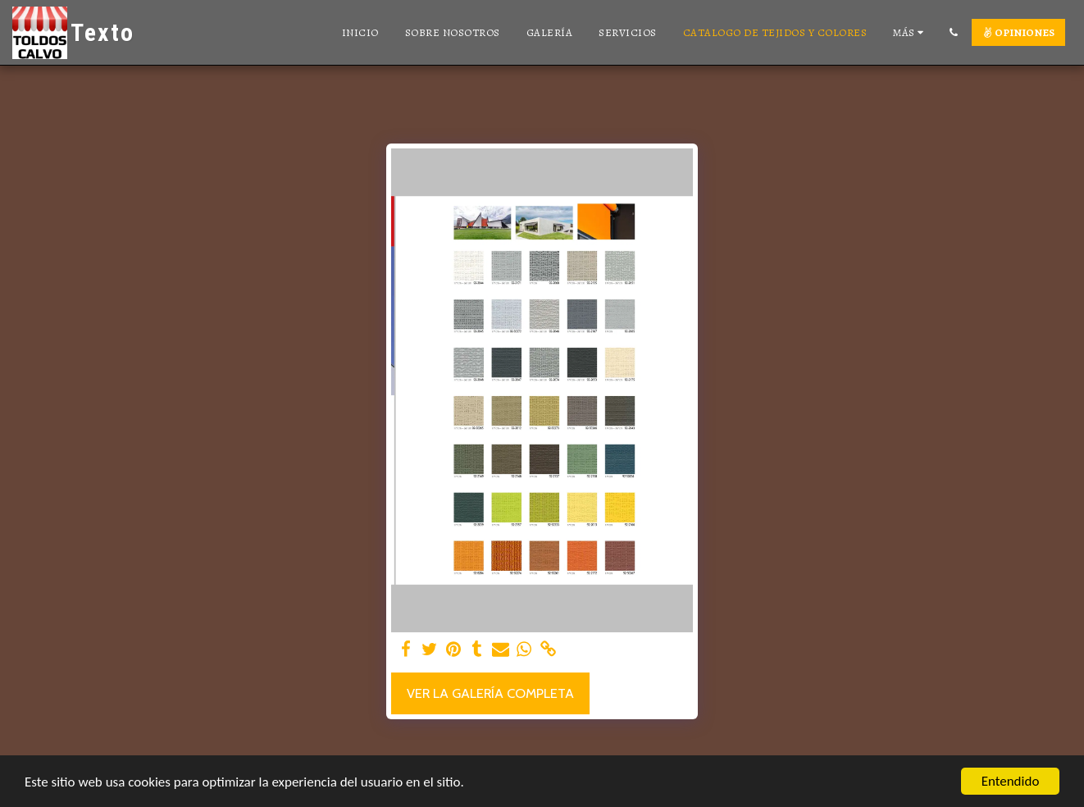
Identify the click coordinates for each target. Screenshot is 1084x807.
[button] (953, 32)
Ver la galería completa (490, 693)
